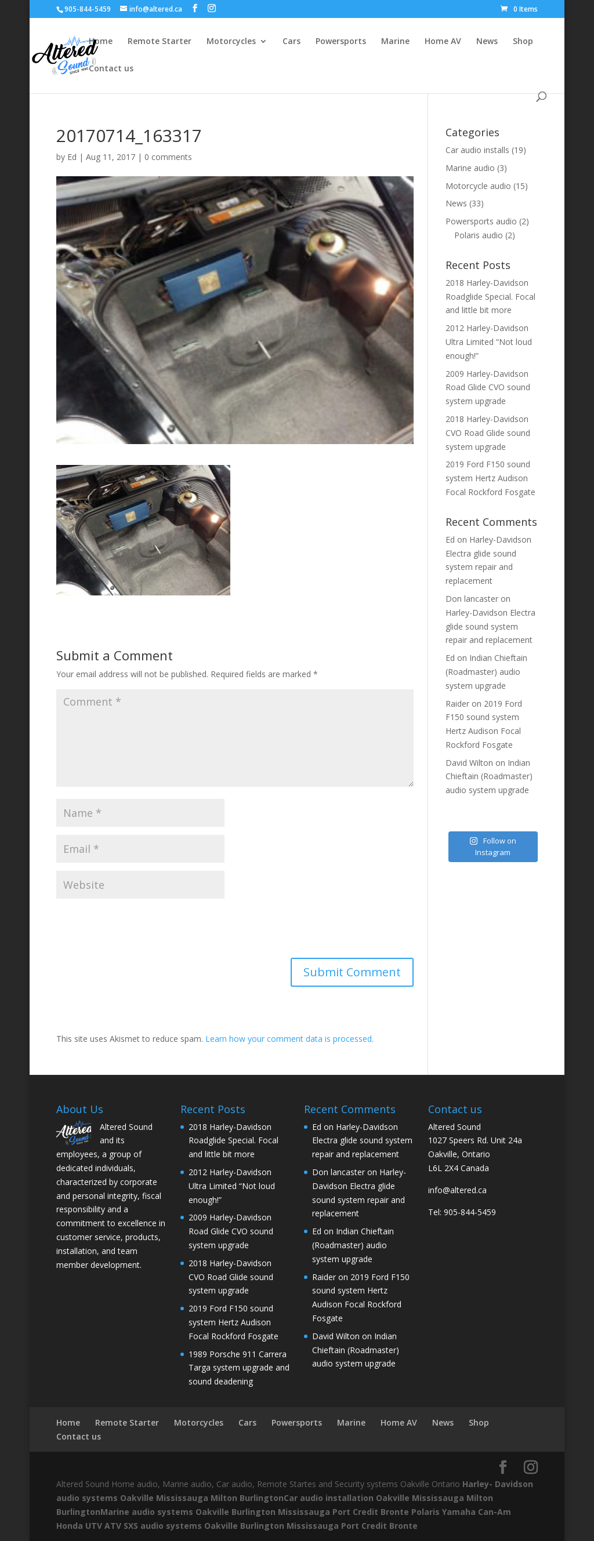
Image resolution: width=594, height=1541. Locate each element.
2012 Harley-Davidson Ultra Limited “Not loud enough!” (489, 341)
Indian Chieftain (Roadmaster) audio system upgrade (486, 671)
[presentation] (144, 929)
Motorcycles (231, 41)
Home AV (443, 41)
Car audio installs (477, 149)
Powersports (341, 41)
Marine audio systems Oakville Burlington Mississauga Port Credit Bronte (254, 1511)
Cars (291, 41)
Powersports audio (481, 221)
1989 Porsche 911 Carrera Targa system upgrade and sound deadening (239, 1368)
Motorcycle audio (478, 185)
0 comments (168, 156)
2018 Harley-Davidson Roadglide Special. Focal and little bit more (490, 296)
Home (101, 41)
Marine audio (470, 167)
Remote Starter (159, 41)
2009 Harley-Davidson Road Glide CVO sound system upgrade (488, 387)
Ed (72, 156)
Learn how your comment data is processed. (289, 1038)
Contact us (111, 69)
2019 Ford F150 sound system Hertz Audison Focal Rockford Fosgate (490, 478)
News (487, 41)
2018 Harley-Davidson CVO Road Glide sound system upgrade (488, 432)
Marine (395, 41)
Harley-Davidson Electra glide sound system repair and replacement (490, 626)
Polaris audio (478, 235)
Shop (523, 41)
